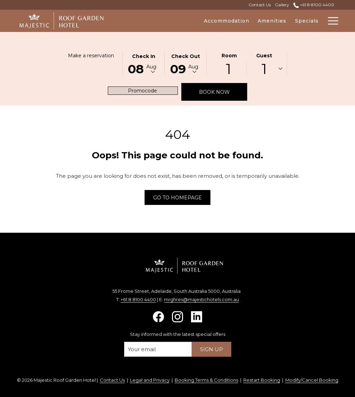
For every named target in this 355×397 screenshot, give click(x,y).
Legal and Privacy (150, 380)
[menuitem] (187, 21)
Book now (223, 92)
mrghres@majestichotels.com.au (201, 299)
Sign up (211, 349)
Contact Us (112, 380)
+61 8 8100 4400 (138, 299)
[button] (143, 63)
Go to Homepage (177, 198)
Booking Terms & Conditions (206, 380)
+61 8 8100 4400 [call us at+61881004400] (313, 4)
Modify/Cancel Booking (311, 380)
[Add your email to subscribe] (158, 349)
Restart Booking (261, 380)
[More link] (330, 21)
